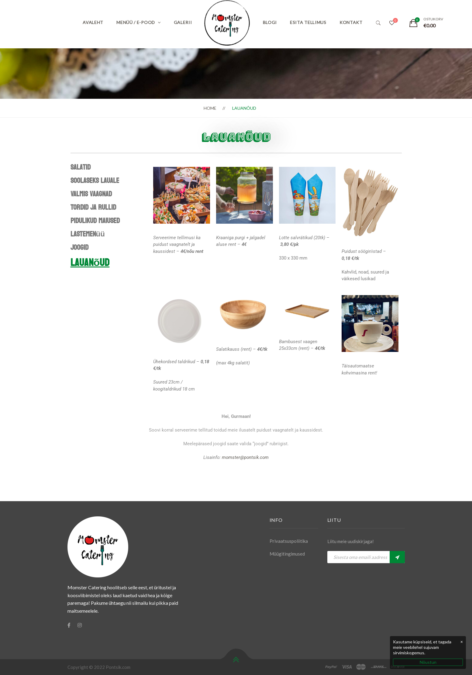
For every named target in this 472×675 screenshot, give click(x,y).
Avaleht (93, 22)
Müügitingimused (287, 553)
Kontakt (351, 22)
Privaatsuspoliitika (289, 541)
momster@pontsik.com (245, 457)
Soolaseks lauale (95, 180)
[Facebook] (69, 625)
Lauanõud (90, 262)
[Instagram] (80, 625)
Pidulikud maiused (95, 220)
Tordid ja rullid (93, 207)
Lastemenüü (88, 234)
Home (210, 108)
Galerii (183, 22)
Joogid (79, 247)
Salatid (81, 167)
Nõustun (428, 662)
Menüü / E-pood (135, 22)
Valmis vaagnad (91, 194)
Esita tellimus (308, 22)
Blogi (270, 22)
